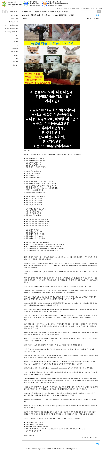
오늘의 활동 (14, 15)
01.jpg (26, 435)
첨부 (16, 58)
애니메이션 (14, 52)
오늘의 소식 (14, 18)
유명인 (16, 42)
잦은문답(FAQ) (13, 22)
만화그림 (15, 55)
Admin (100, 9)
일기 (16, 35)
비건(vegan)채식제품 (11, 32)
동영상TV (15, 48)
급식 (16, 38)
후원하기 (15, 65)
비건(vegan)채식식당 (11, 28)
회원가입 (15, 62)
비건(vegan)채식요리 (11, 25)
